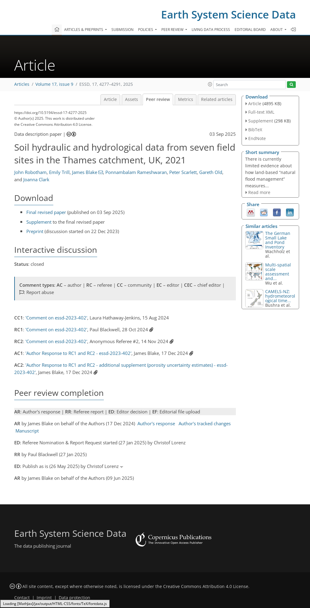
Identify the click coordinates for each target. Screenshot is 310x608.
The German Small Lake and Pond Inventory (277, 240)
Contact (22, 597)
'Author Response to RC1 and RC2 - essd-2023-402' (78, 353)
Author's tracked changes (205, 423)
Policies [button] (146, 29)
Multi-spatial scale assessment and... (278, 271)
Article (110, 99)
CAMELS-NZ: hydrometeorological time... (280, 296)
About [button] (277, 29)
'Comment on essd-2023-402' (56, 318)
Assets (131, 99)
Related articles (216, 99)
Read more (259, 192)
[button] (210, 84)
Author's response (156, 423)
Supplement (38, 222)
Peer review (158, 99)
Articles (21, 84)
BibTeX (255, 129)
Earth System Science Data (228, 14)
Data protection (74, 597)
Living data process (211, 29)
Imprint (44, 597)
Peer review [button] (172, 29)
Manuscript (27, 431)
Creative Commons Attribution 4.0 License (205, 586)
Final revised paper (46, 212)
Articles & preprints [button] (84, 29)
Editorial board (250, 29)
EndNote (257, 138)
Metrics (185, 99)
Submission (122, 29)
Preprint (34, 231)
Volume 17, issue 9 (54, 84)
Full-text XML (261, 112)
